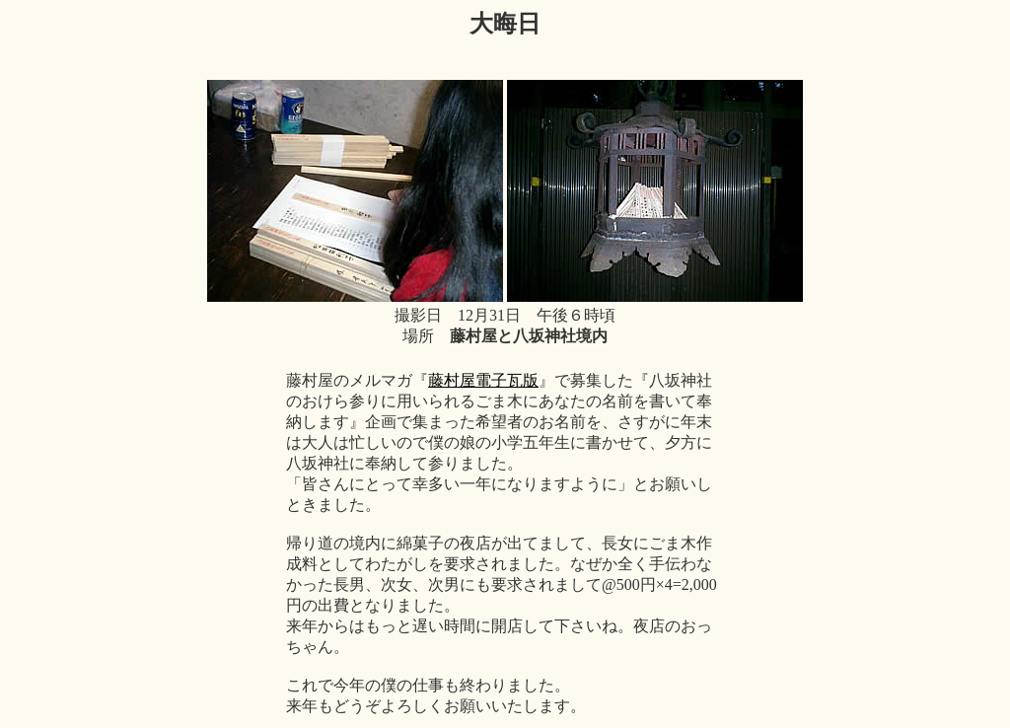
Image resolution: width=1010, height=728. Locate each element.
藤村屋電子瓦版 (483, 380)
